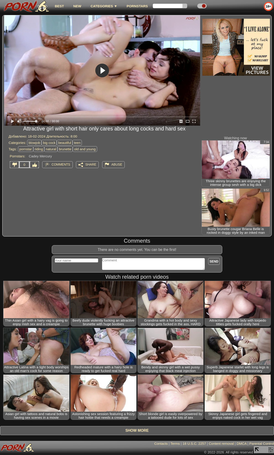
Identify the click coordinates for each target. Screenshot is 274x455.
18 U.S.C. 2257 (194, 443)
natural (51, 149)
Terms (175, 443)
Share (90, 164)
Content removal (221, 443)
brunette (65, 149)
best (59, 6)
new (77, 6)
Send (213, 261)
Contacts (161, 443)
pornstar (25, 149)
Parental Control (261, 443)
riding (39, 149)
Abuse (116, 164)
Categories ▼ (103, 6)
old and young (85, 149)
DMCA (241, 443)
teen (77, 143)
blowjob (34, 143)
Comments (61, 164)
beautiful (64, 143)
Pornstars (137, 6)
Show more (137, 430)
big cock (49, 143)
